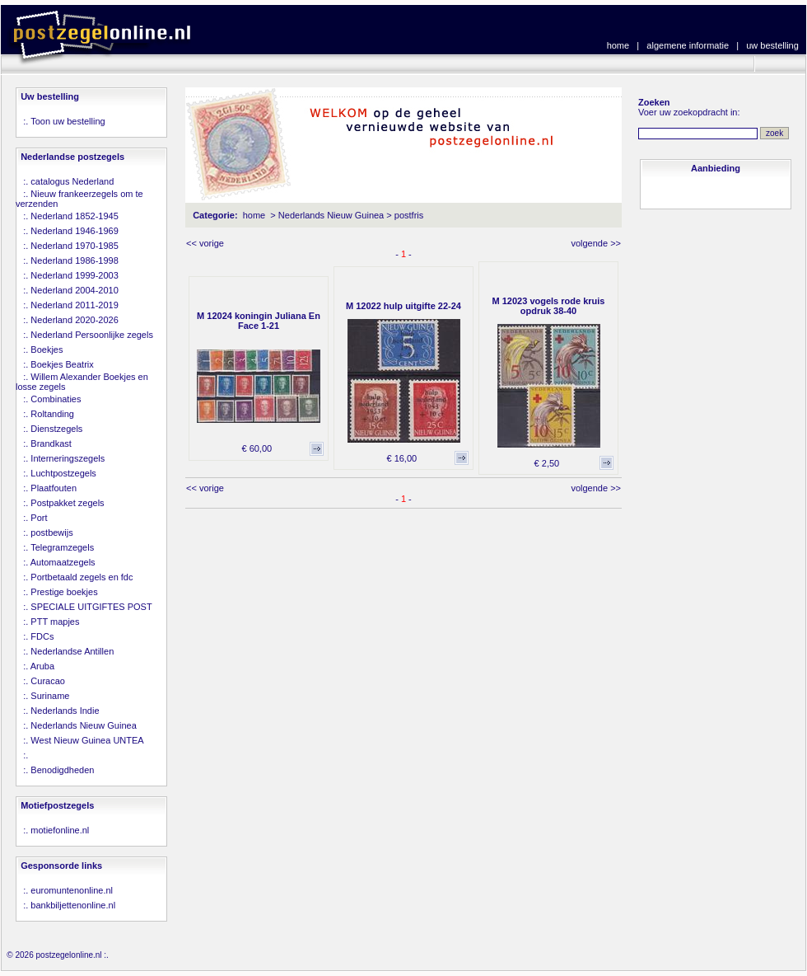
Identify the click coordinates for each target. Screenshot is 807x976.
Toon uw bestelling (67, 121)
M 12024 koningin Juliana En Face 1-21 (258, 321)
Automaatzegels (63, 562)
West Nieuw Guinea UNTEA (86, 740)
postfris (408, 215)
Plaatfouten (53, 488)
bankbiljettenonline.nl (72, 905)
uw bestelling (772, 45)
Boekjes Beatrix (61, 364)
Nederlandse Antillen (72, 651)
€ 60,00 (256, 448)
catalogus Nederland (72, 181)
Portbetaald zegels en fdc (81, 577)
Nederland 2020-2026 (74, 320)
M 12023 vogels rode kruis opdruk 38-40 (548, 306)
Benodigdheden (62, 770)
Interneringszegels (67, 458)
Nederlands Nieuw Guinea (83, 725)
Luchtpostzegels (63, 473)
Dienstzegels (56, 429)
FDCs (42, 636)
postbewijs (51, 532)
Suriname (49, 696)
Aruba (42, 666)
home (618, 45)
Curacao (47, 681)
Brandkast (51, 443)
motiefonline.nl (59, 830)
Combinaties (55, 399)
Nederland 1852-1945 (74, 216)
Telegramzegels (62, 547)
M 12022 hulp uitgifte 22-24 (403, 306)
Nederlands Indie (64, 711)
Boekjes (46, 349)
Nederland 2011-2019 (74, 305)
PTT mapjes (54, 621)
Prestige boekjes (63, 592)
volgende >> (596, 243)
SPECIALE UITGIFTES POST (91, 607)
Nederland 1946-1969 (74, 231)
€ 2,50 (547, 463)
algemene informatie (687, 45)
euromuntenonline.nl (71, 890)
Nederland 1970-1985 (74, 246)
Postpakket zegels (67, 503)
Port (38, 518)
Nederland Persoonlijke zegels (91, 335)
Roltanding (52, 414)
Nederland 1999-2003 (74, 275)
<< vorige (205, 243)
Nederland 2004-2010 (74, 290)
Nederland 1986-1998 (74, 260)
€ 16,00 (401, 458)
